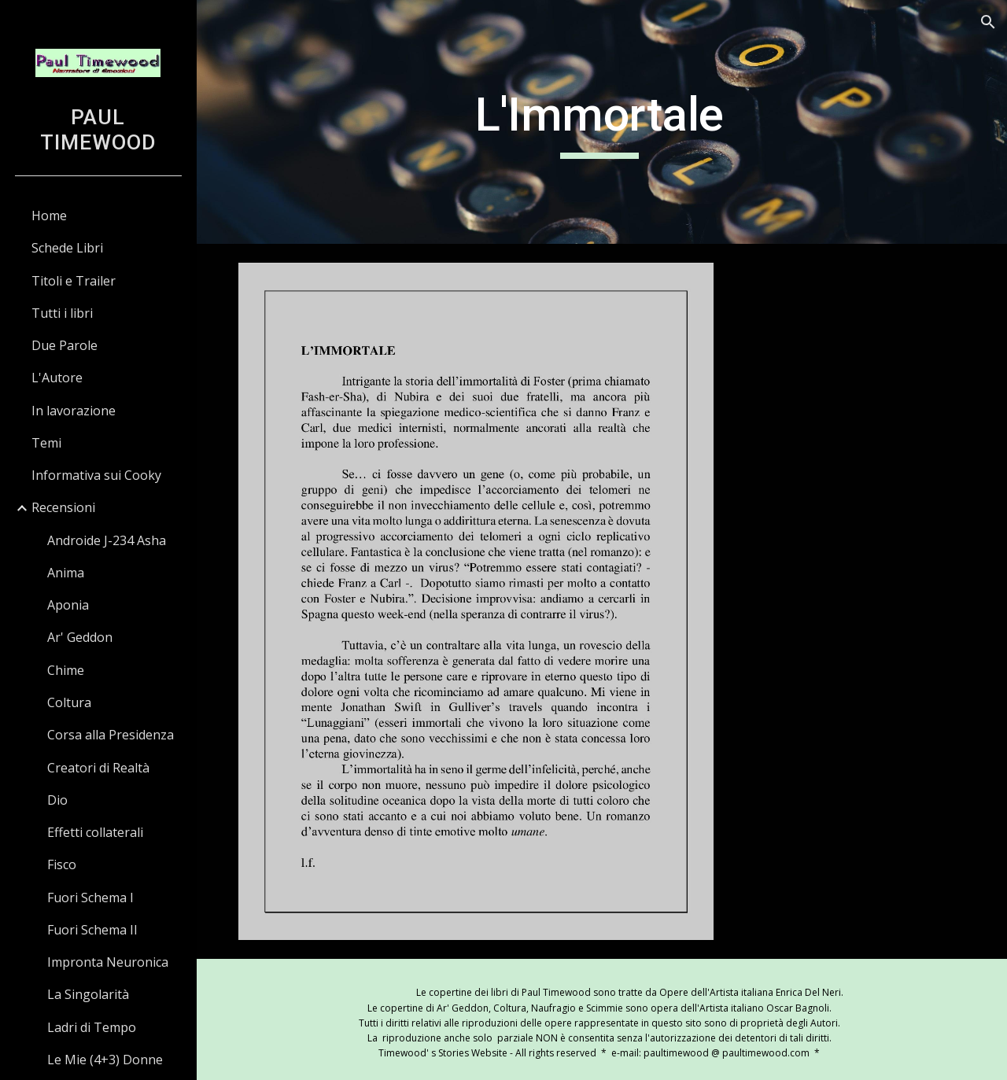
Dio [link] (57, 800)
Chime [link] (65, 670)
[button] (988, 22)
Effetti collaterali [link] (95, 832)
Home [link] (49, 215)
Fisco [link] (61, 864)
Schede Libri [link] (67, 247)
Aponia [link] (68, 605)
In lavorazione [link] (73, 410)
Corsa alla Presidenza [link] (110, 734)
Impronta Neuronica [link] (107, 962)
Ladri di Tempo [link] (91, 1027)
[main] (601, 122)
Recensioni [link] (63, 507)
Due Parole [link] (64, 345)
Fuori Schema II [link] (92, 929)
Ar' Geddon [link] (80, 637)
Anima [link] (65, 572)
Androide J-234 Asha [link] (106, 540)
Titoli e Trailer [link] (73, 280)
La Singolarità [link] (88, 994)
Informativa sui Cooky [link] (96, 475)
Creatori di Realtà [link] (98, 767)
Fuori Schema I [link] (90, 897)
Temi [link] (46, 443)
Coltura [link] (69, 702)
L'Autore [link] (57, 377)
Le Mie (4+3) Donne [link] (105, 1059)
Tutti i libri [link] (62, 313)
